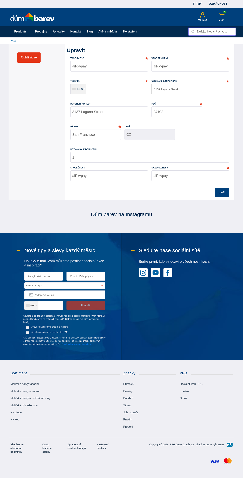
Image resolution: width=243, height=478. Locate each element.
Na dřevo (16, 412)
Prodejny (41, 31)
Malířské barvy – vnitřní (25, 391)
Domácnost (218, 3)
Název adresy (159, 168)
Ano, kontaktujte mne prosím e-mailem (49, 327)
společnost (77, 168)
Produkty (22, 31)
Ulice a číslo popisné (164, 81)
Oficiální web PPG (191, 383)
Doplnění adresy (80, 104)
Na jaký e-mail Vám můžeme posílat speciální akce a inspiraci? (64, 263)
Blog (89, 31)
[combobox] (212, 32)
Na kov (14, 419)
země (127, 126)
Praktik (127, 419)
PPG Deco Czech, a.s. (183, 444)
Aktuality (59, 31)
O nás (183, 398)
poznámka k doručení (83, 149)
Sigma (127, 405)
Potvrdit (85, 305)
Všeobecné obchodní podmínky (16, 448)
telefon (75, 81)
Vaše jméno (77, 58)
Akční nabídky (107, 31)
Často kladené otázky (47, 448)
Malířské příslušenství (24, 405)
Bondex (128, 398)
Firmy (197, 3)
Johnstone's (130, 412)
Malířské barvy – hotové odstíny (30, 398)
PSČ (153, 104)
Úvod (13, 41)
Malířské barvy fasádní (24, 383)
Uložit (222, 192)
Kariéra (184, 391)
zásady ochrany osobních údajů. (76, 344)
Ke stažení (130, 31)
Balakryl (128, 391)
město (74, 126)
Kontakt (75, 31)
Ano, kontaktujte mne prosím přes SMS (49, 332)
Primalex (128, 383)
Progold (128, 426)
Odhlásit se (29, 57)
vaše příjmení (159, 58)
